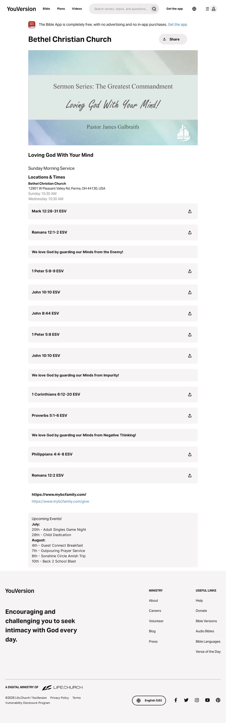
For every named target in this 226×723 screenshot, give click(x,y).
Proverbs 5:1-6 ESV (49, 415)
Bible (46, 8)
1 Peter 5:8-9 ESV (48, 271)
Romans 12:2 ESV (48, 475)
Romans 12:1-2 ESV (49, 232)
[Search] (119, 8)
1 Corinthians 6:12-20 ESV (56, 394)
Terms (76, 697)
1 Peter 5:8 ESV (46, 334)
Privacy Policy (59, 697)
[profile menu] (210, 8)
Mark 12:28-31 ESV (49, 211)
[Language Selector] (194, 8)
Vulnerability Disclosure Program (27, 703)
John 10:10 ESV (46, 292)
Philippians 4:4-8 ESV (52, 454)
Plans (61, 8)
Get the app (174, 8)
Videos (77, 8)
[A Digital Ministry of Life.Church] (113, 685)
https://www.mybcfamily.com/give (60, 501)
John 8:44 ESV (45, 313)
